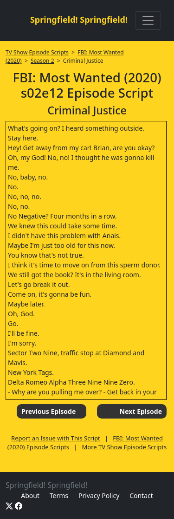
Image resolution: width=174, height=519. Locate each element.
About (30, 495)
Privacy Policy (98, 495)
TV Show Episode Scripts (37, 52)
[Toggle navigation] (148, 20)
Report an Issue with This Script (55, 438)
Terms (59, 495)
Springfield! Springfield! (79, 19)
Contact (141, 495)
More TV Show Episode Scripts (124, 447)
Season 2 (42, 61)
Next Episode (141, 411)
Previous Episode (48, 411)
